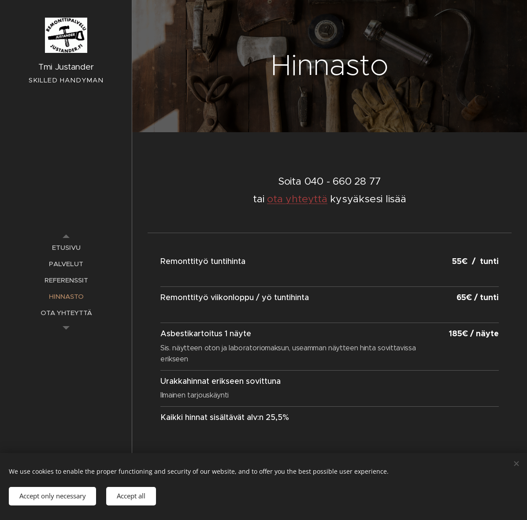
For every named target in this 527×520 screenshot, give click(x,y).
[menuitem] (66, 247)
